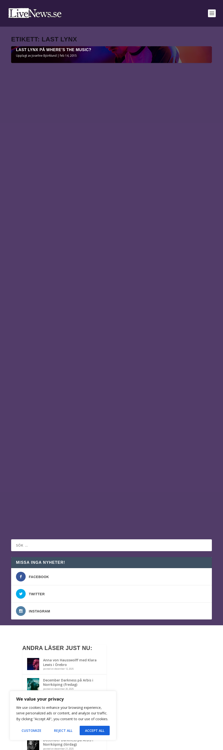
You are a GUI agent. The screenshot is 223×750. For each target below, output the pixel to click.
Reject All (63, 730)
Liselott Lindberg (31, 369)
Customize (31, 730)
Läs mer (25, 274)
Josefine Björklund (44, 157)
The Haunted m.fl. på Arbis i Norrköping (67, 578)
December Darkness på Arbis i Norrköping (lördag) (68, 617)
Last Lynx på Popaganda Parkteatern (59, 362)
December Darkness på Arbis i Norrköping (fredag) (68, 558)
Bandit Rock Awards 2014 (64, 596)
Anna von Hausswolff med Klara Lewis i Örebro (70, 538)
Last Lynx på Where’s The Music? (53, 151)
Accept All (94, 730)
